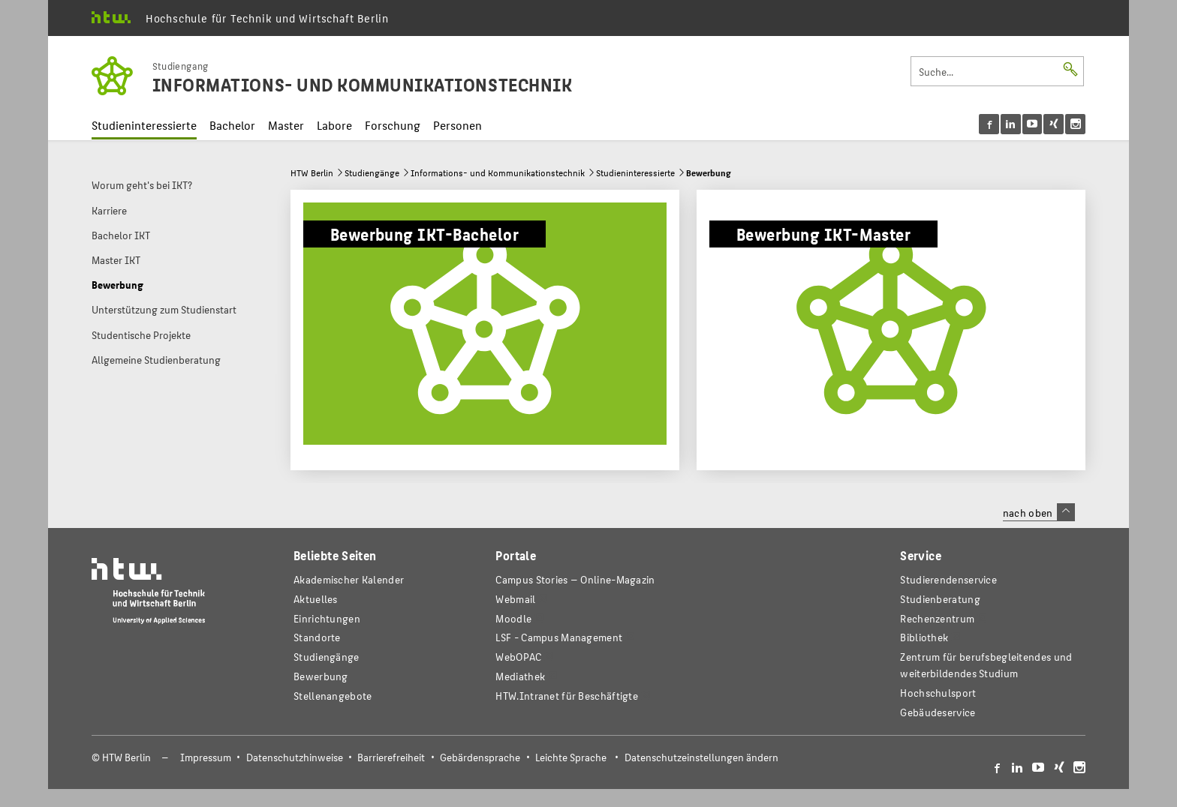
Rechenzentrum (937, 618)
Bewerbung (320, 676)
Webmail (515, 599)
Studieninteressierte (144, 125)
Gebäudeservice (937, 712)
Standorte (317, 637)
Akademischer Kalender (348, 579)
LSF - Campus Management (558, 637)
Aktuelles (315, 599)
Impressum (205, 757)
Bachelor (232, 125)
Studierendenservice (948, 579)
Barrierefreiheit (391, 757)
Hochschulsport (938, 692)
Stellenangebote (332, 696)
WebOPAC (518, 656)
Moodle (513, 618)
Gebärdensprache (480, 757)
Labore (334, 125)
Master (286, 125)
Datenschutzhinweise (294, 757)
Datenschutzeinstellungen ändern (701, 757)
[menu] (1032, 124)
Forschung (392, 125)
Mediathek (520, 676)
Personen (457, 125)
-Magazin (575, 579)
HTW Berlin (311, 172)
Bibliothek (924, 637)
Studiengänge (372, 172)
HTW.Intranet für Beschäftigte (566, 696)
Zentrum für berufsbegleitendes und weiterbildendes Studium (986, 665)
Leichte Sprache (571, 757)
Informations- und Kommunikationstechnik (498, 172)
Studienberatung (940, 599)
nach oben (1039, 512)
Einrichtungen (326, 618)
